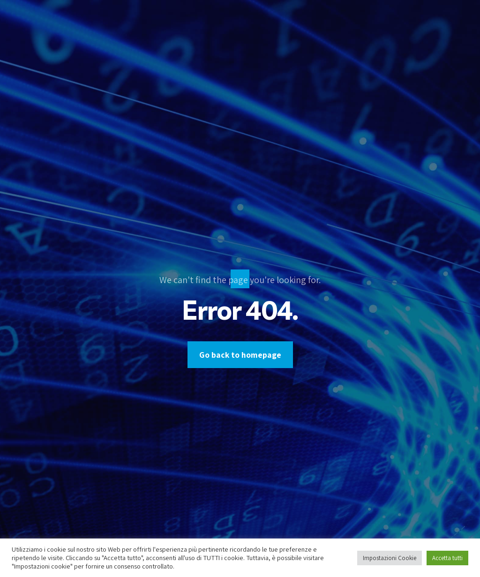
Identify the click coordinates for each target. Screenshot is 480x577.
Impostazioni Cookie (389, 558)
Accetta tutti (447, 558)
